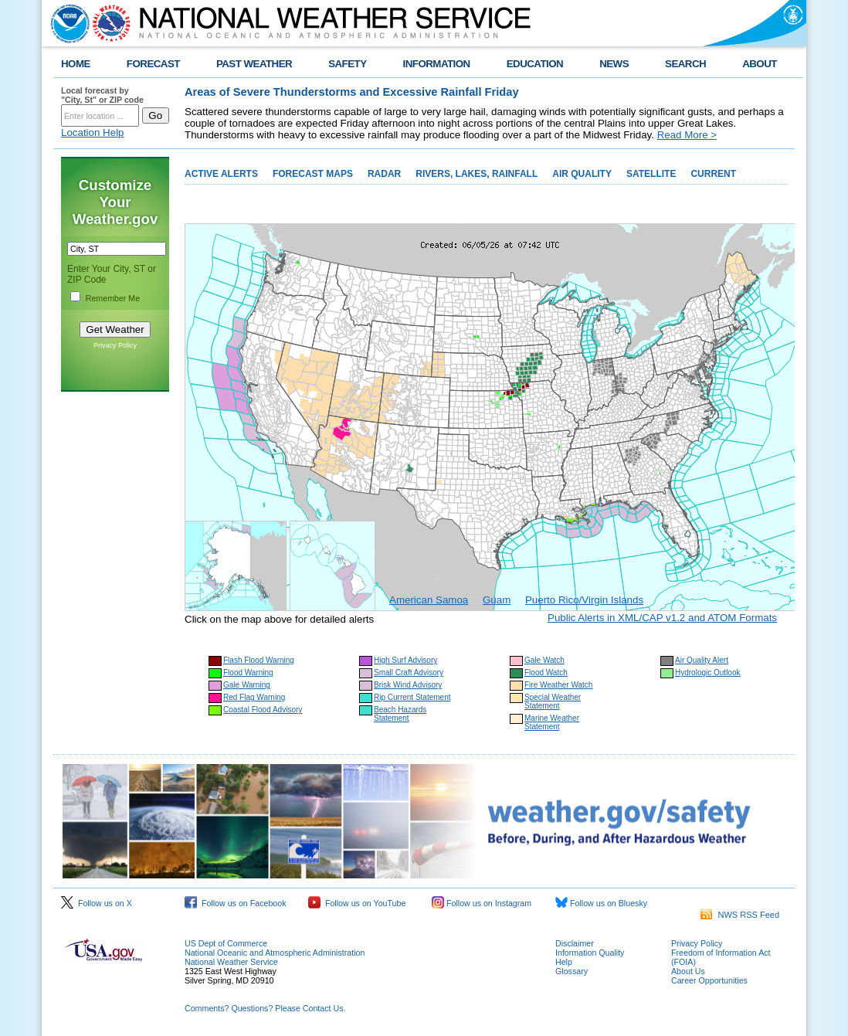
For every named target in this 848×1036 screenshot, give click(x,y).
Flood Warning (248, 672)
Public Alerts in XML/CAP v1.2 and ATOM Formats (662, 617)
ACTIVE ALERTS (221, 173)
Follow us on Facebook (236, 903)
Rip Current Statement (412, 697)
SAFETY (347, 64)
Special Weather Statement (552, 701)
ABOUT (759, 64)
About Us (688, 971)
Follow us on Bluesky (601, 903)
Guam (496, 600)
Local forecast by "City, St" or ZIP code (102, 95)
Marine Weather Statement (551, 722)
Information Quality (589, 952)
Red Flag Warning (254, 697)
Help (563, 961)
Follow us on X (96, 903)
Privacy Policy (115, 345)
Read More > (687, 135)
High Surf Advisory (405, 660)
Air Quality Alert (701, 660)
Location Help (92, 132)
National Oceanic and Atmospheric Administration (275, 952)
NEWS (614, 64)
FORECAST (153, 64)
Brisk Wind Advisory (408, 685)
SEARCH (685, 64)
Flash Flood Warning (258, 660)
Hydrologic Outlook (707, 672)
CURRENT (713, 173)
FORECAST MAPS (313, 173)
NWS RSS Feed (739, 914)
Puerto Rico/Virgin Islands (584, 600)
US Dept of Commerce (226, 943)
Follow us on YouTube (356, 903)
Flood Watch (546, 672)
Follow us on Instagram (481, 903)
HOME (75, 64)
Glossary (571, 971)
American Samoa (428, 600)
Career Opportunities (709, 980)
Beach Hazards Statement (400, 713)
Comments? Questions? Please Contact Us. (265, 1008)
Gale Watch (544, 660)
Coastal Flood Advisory (262, 709)
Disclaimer (574, 943)
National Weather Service (231, 961)
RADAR (384, 173)
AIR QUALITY (582, 173)
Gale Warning (246, 685)
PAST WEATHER (254, 64)
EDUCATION (535, 64)
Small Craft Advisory (408, 672)
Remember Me (113, 298)
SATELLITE (651, 173)
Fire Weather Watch (558, 685)
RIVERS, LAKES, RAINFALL (477, 173)
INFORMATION (436, 64)
